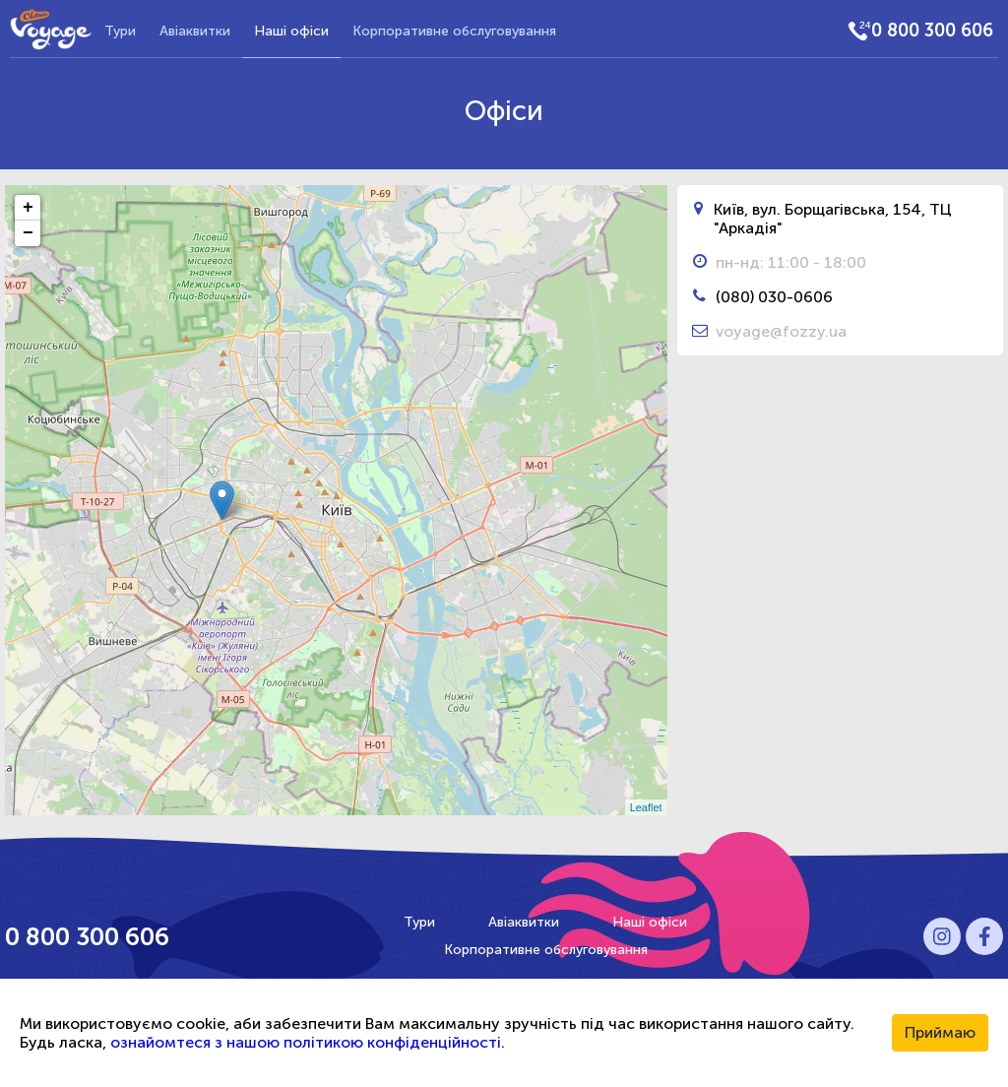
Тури (120, 31)
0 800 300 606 (932, 30)
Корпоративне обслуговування (454, 31)
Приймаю (940, 1032)
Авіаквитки (194, 31)
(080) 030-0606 (774, 297)
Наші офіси (291, 31)
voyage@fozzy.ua (781, 331)
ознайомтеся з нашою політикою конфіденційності (305, 1042)
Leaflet (646, 807)
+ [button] (28, 208)
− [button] (28, 233)
